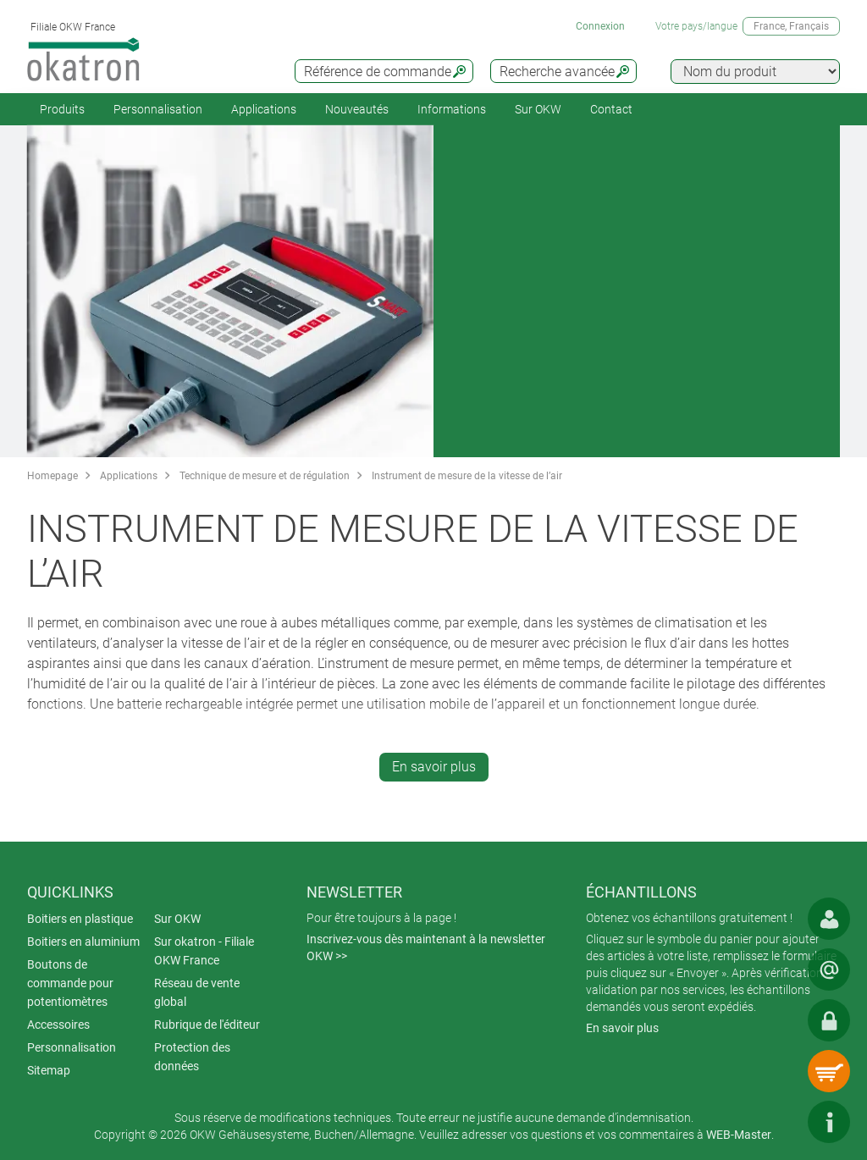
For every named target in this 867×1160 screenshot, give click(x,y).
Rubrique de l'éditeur (207, 1024)
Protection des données (192, 1057)
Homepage (52, 476)
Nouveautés (357, 109)
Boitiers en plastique (80, 918)
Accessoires (58, 1024)
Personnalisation (157, 109)
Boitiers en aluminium (83, 941)
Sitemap (48, 1070)
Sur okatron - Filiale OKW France (204, 951)
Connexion (600, 26)
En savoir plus (434, 767)
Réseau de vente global (197, 992)
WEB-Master (738, 1134)
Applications (263, 109)
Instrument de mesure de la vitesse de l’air (467, 476)
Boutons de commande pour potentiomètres (70, 983)
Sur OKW (538, 109)
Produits (62, 109)
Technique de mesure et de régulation (264, 476)
